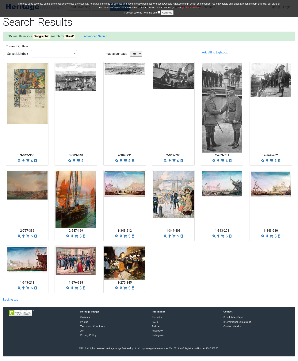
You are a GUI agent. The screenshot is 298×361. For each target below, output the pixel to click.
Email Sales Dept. (233, 317)
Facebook (157, 330)
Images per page (116, 54)
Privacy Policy (88, 335)
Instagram (157, 335)
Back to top (10, 299)
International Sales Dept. (238, 321)
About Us (157, 317)
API (82, 330)
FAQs (155, 321)
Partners (85, 317)
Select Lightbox (17, 54)
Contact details (232, 326)
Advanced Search (96, 36)
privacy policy (190, 7)
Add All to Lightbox (214, 52)
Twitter (156, 326)
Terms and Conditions (93, 326)
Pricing (84, 321)
